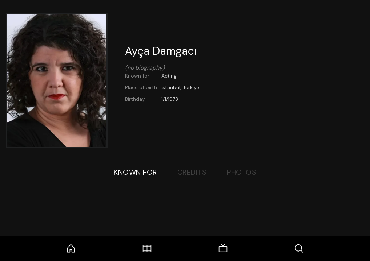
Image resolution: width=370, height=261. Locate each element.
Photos (241, 172)
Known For (135, 172)
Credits (192, 172)
